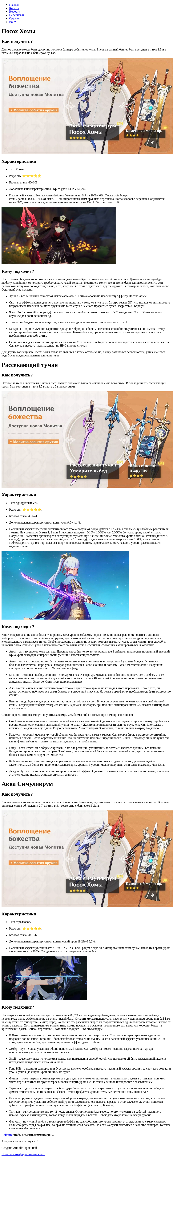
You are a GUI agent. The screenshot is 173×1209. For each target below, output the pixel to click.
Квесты (14, 8)
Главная (14, 4)
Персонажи (16, 15)
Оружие (14, 18)
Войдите (7, 1134)
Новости (14, 11)
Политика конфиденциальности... (23, 1154)
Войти (13, 21)
